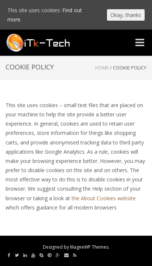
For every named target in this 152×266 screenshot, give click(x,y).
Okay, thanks (125, 14)
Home (102, 67)
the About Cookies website (104, 198)
